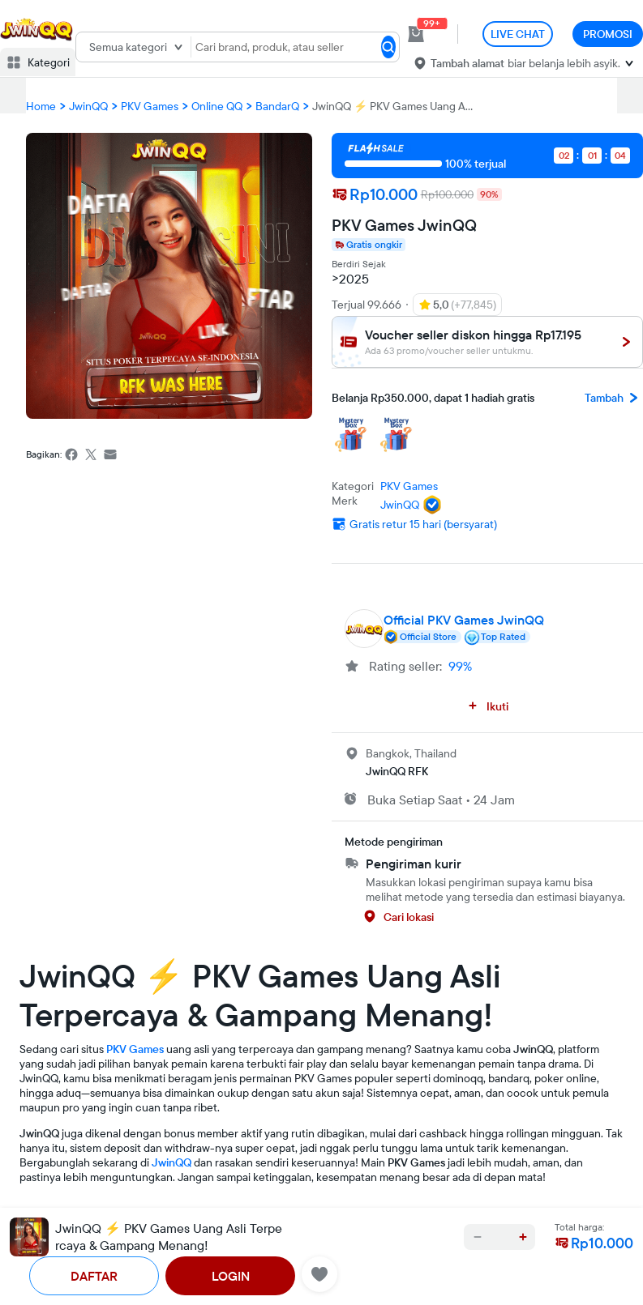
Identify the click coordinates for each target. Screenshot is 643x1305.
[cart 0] (416, 34)
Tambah (614, 397)
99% (460, 666)
